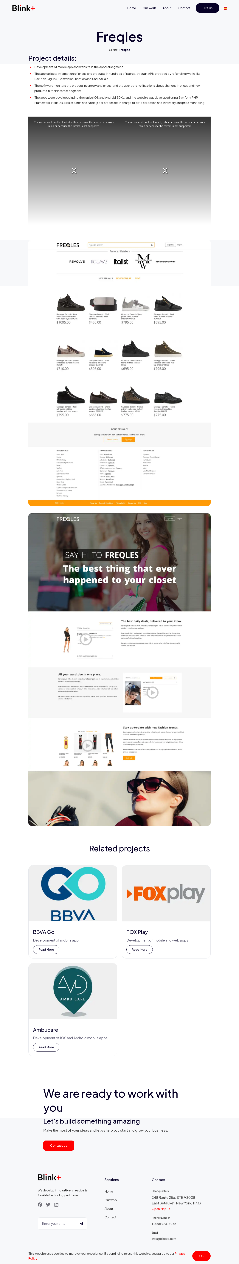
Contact (184, 8)
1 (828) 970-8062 (164, 1226)
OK (201, 1256)
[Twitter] (48, 1205)
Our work (149, 8)
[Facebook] (40, 1205)
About (167, 8)
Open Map (161, 1211)
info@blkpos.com (164, 1241)
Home (131, 8)
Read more (46, 950)
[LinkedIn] (56, 1205)
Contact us (58, 1145)
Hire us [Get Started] (207, 8)
